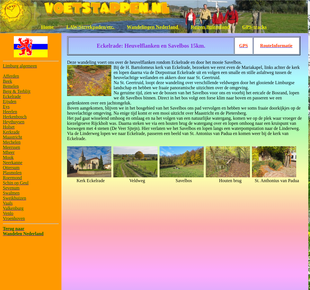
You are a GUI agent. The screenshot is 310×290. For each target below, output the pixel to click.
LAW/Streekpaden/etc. (91, 27)
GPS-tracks (254, 27)
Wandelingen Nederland (153, 27)
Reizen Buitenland (211, 27)
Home (48, 27)
